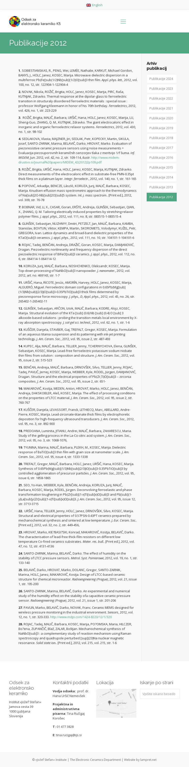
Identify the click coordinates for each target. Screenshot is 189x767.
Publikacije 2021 (161, 108)
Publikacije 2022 (161, 98)
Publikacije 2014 (161, 177)
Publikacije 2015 (161, 167)
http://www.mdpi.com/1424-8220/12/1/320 (81, 617)
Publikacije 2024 (161, 78)
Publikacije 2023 (161, 88)
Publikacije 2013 (161, 187)
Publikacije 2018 (161, 138)
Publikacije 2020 (161, 118)
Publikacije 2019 (161, 128)
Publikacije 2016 (161, 157)
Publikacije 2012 (161, 197)
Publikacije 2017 (161, 147)
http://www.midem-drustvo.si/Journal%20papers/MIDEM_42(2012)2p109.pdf (69, 159)
